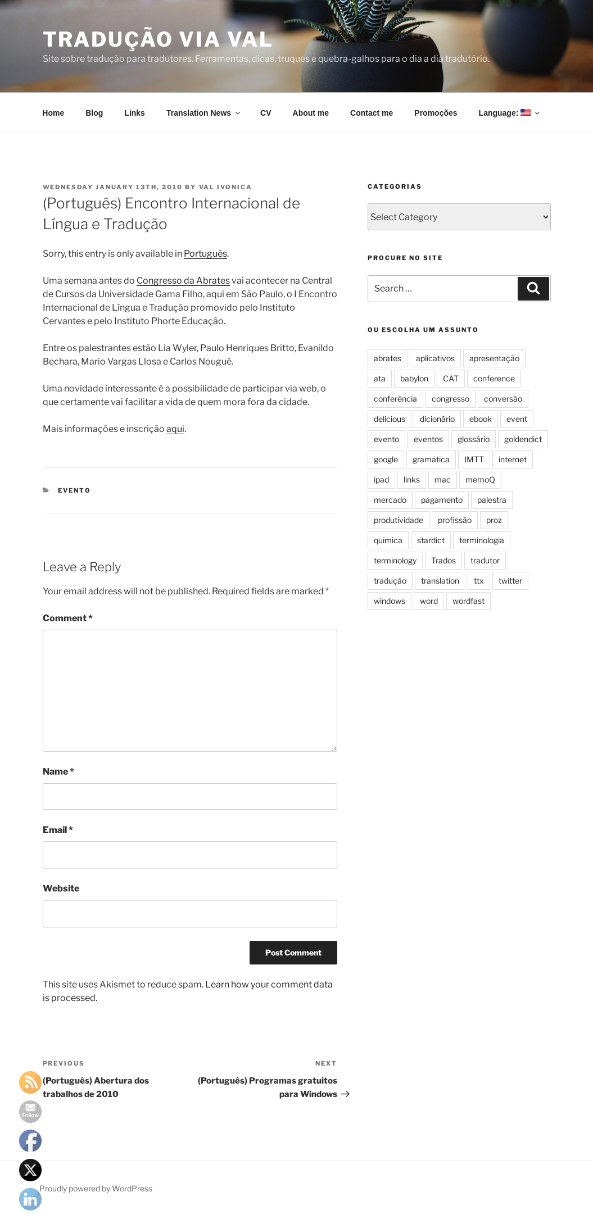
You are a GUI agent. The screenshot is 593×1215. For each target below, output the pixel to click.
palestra (491, 499)
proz (494, 520)
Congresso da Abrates (183, 280)
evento (74, 490)
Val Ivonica (226, 187)
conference (494, 378)
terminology (395, 560)
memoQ (480, 479)
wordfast (468, 601)
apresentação (494, 358)
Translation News (204, 112)
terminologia (481, 540)
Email (58, 830)
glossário (474, 439)
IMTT (474, 459)
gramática (431, 459)
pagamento (442, 499)
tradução (390, 580)
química (388, 540)
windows (389, 601)
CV (265, 112)
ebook (480, 419)
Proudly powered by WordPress (95, 1188)
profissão (455, 520)
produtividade (398, 520)
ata (380, 378)
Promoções (435, 112)
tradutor (485, 560)
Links (134, 112)
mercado (390, 499)
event (516, 419)
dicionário (437, 419)
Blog (94, 112)
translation (440, 580)
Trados (443, 560)
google (386, 459)
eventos (428, 439)
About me (311, 112)
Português (205, 253)
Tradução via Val (158, 39)
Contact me (371, 112)
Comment (68, 618)
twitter (510, 580)
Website (61, 888)
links (412, 479)
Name (58, 771)
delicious (389, 419)
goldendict (523, 439)
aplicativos (435, 358)
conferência (395, 398)
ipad (381, 479)
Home (53, 112)
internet (513, 459)
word (429, 601)
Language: (510, 112)
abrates (387, 358)
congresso (450, 398)
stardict (431, 540)
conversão (503, 398)
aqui (175, 429)
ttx (479, 580)
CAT (451, 378)
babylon (414, 378)
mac (442, 479)
